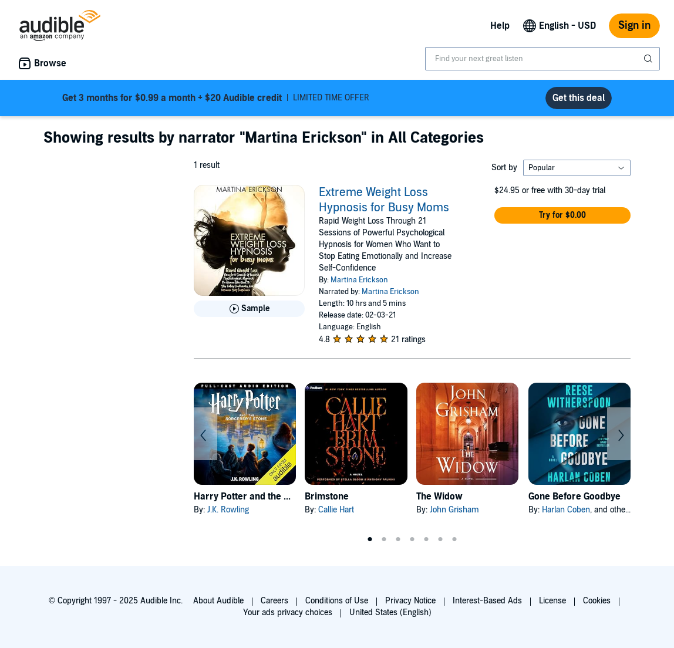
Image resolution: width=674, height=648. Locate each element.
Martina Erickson (359, 280)
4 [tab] (412, 539)
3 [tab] (398, 539)
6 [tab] (440, 539)
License (552, 601)
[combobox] (542, 58)
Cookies (597, 601)
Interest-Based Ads (487, 601)
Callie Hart (336, 510)
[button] (562, 215)
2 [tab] (384, 539)
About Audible (218, 601)
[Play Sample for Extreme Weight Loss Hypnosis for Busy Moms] (249, 309)
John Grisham (454, 510)
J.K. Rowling (228, 510)
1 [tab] (370, 539)
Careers (274, 601)
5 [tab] (426, 539)
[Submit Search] (649, 58)
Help (500, 26)
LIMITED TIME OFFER (215, 98)
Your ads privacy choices (287, 612)
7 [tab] (454, 539)
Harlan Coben (566, 510)
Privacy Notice (410, 601)
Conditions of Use (336, 601)
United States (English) (390, 612)
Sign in (634, 25)
